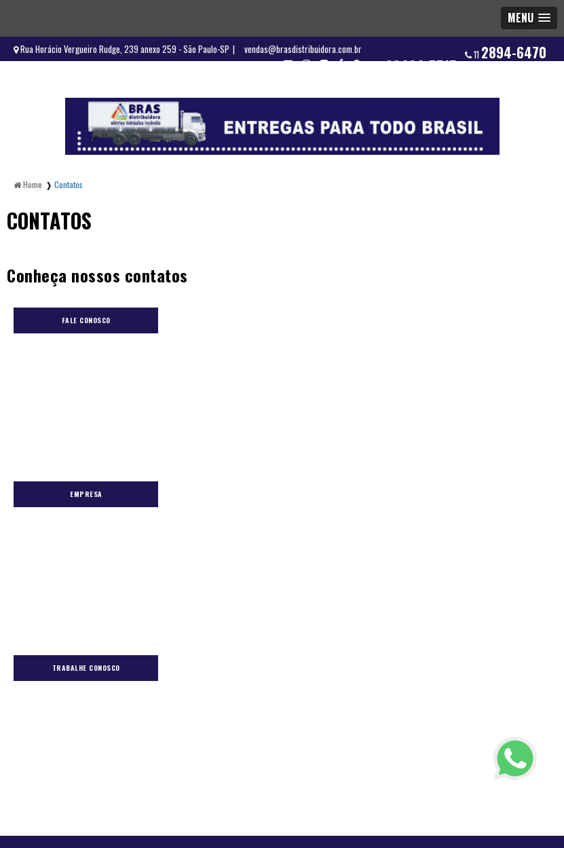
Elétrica (127, 566)
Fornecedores (219, 566)
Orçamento (284, 566)
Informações (347, 566)
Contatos (405, 566)
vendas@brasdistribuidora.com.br (303, 49)
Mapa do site (463, 566)
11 (505, 52)
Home (85, 566)
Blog (167, 566)
